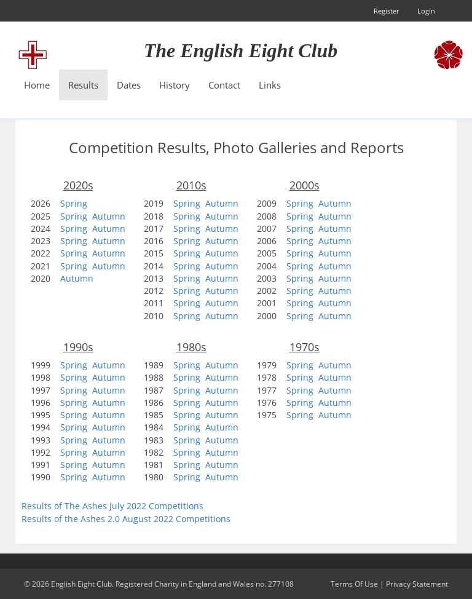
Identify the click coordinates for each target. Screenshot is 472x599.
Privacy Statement (417, 584)
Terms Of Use (354, 584)
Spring (73, 203)
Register (386, 10)
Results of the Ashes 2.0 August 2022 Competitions (126, 519)
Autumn (108, 216)
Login (426, 10)
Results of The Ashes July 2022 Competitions (112, 506)
